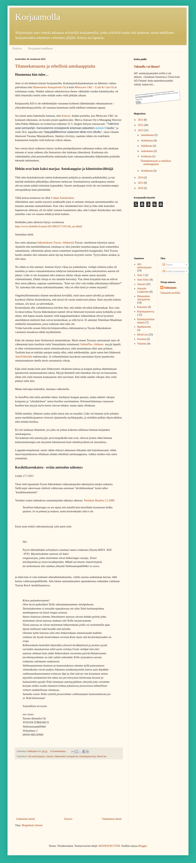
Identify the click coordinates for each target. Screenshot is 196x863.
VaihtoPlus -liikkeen (91, 344)
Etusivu (17, 48)
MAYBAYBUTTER (109, 846)
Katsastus (142, 307)
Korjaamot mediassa (40, 48)
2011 (141, 119)
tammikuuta (147, 135)
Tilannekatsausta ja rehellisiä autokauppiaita (55, 66)
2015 (141, 182)
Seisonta (141, 339)
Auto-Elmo (143, 279)
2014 (141, 177)
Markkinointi (144, 326)
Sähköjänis (170, 287)
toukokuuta (147, 151)
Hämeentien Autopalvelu (66, 756)
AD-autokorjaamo (36, 756)
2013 (141, 130)
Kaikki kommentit (174, 271)
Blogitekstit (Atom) (32, 825)
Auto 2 (141, 275)
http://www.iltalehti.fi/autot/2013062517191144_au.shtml (48, 226)
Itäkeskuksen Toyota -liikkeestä (55, 242)
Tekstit (168, 264)
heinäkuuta (147, 170)
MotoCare (101, 756)
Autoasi (65, 115)
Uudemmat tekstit (25, 819)
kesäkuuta (146, 156)
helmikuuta (147, 140)
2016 (141, 188)
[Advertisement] (69, 788)
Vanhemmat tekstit (112, 819)
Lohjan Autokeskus (62, 197)
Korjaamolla (37, 17)
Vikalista (142, 343)
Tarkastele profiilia (170, 292)
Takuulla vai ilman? (147, 66)
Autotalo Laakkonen (143, 290)
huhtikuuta (147, 145)
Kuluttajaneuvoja (87, 756)
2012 (141, 125)
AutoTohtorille (23, 356)
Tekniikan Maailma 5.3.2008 (98, 500)
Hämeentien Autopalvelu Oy (49, 87)
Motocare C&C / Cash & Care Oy (94, 87)
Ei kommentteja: (58, 751)
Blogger (142, 846)
